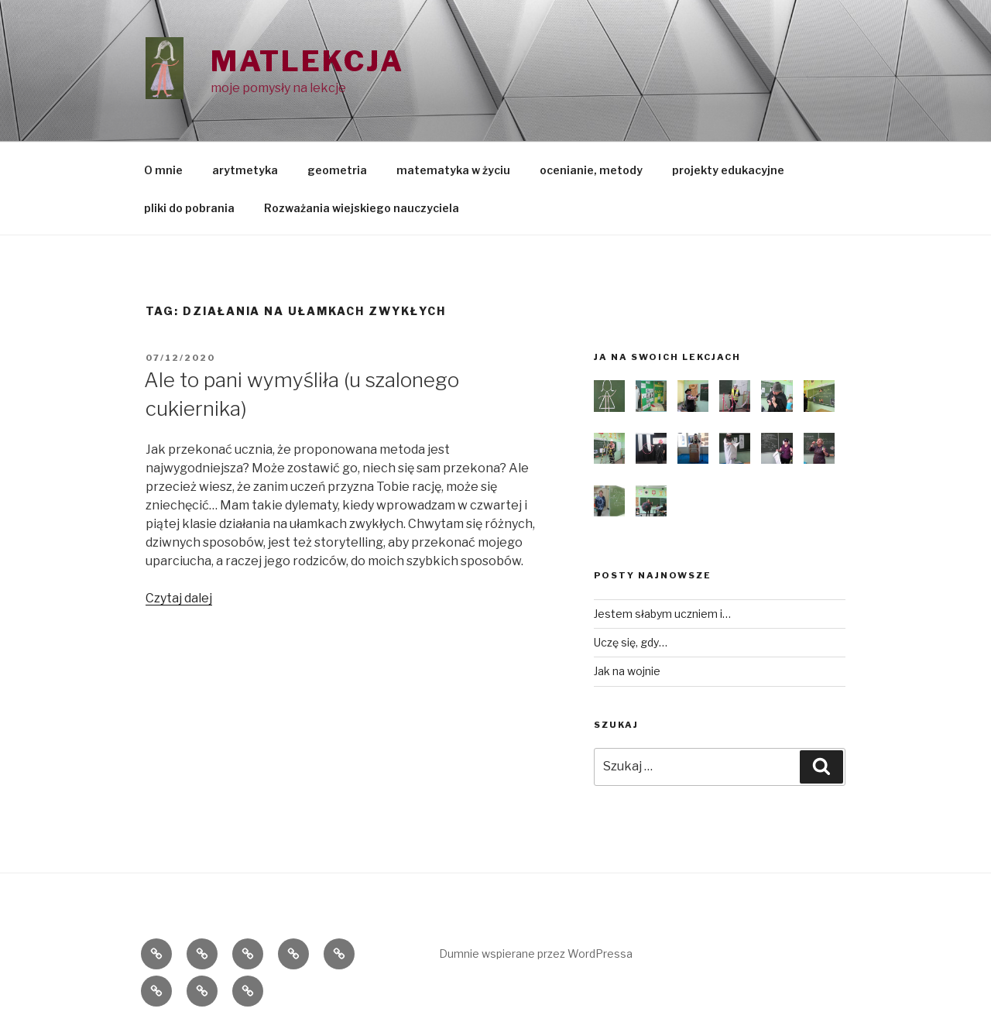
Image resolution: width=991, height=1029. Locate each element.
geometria (337, 170)
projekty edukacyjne (728, 170)
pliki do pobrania (189, 207)
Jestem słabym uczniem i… (662, 613)
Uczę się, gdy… (630, 642)
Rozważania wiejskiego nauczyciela (361, 207)
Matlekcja (307, 61)
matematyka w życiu (453, 170)
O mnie (163, 170)
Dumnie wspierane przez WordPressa (536, 953)
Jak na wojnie (627, 670)
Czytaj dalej (179, 598)
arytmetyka (245, 170)
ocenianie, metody (591, 170)
